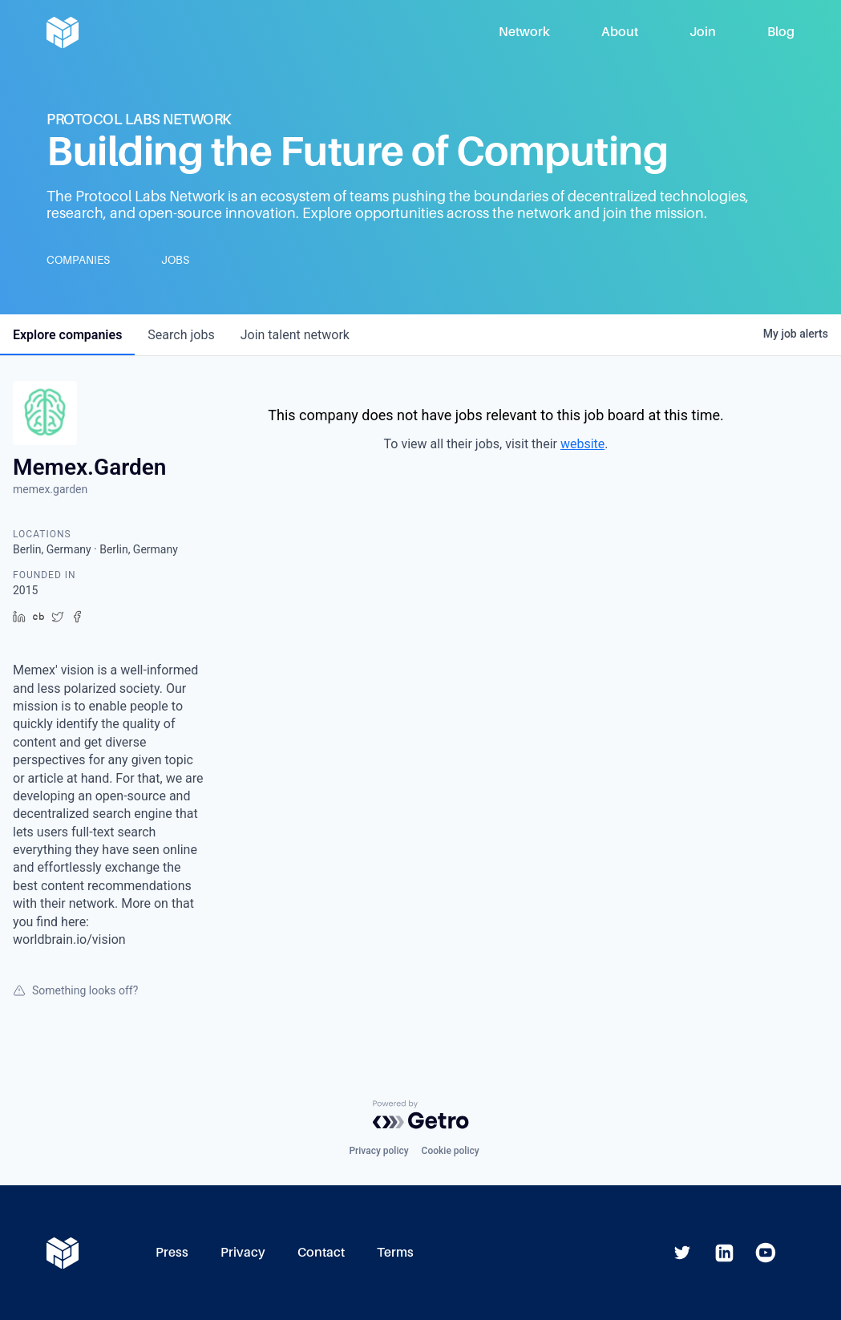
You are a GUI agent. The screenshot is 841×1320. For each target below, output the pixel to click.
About (619, 31)
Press (172, 1252)
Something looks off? (75, 990)
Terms (395, 1252)
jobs (181, 334)
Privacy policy (378, 1150)
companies (67, 334)
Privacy (242, 1252)
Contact (321, 1252)
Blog (781, 31)
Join (702, 31)
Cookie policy (450, 1150)
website (582, 443)
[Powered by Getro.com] (421, 1114)
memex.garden (50, 489)
